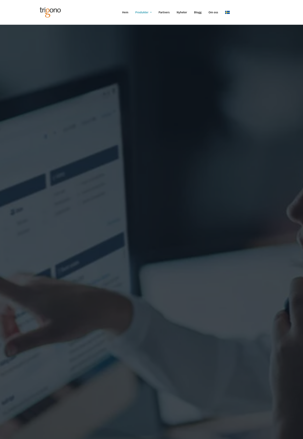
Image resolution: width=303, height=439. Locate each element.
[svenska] (227, 12)
